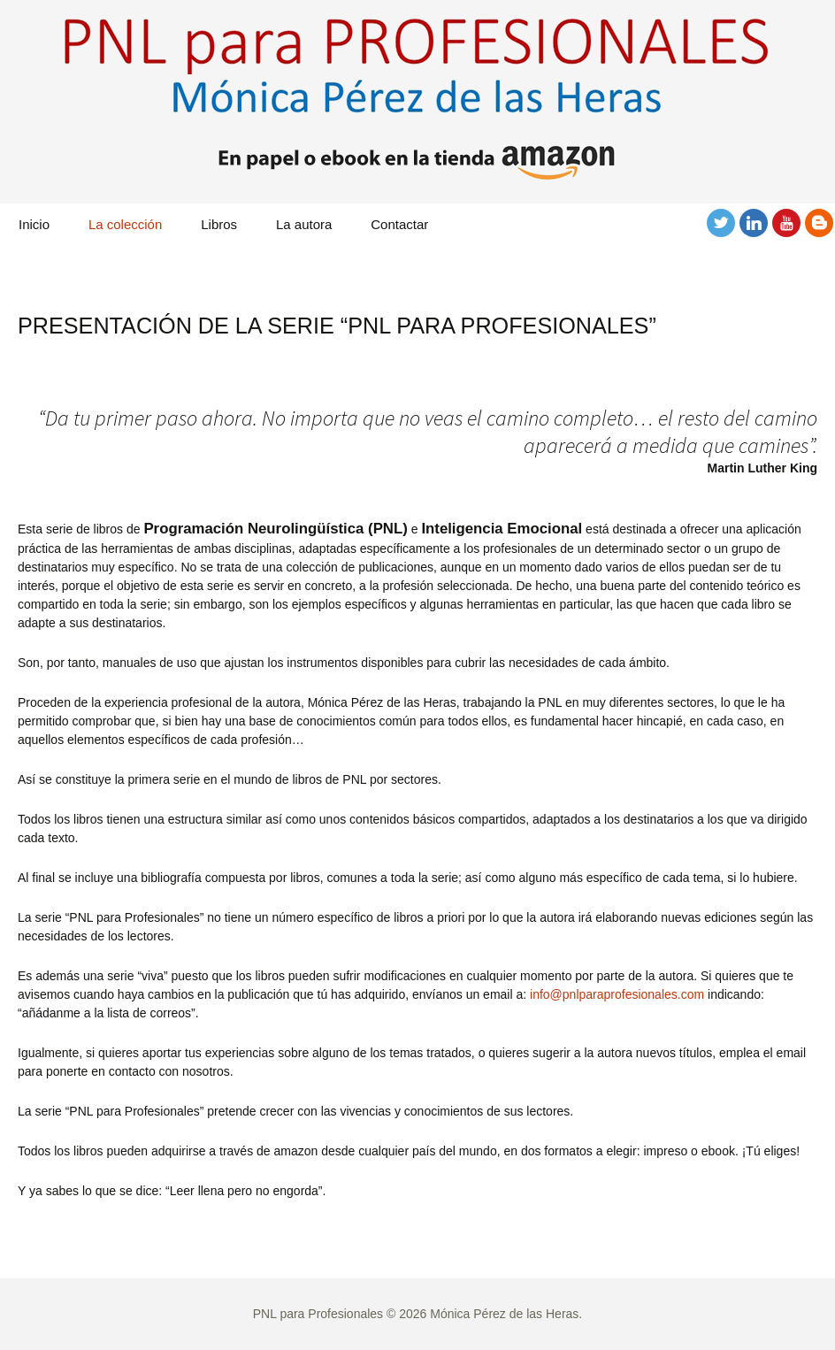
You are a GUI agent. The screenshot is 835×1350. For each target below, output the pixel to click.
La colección (125, 224)
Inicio (34, 224)
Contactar (399, 224)
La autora (304, 224)
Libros (219, 224)
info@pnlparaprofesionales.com (617, 994)
